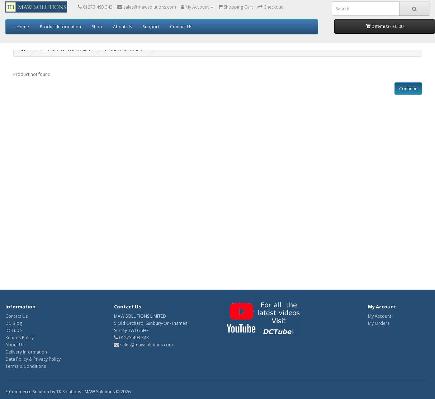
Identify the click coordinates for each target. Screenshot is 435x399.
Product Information (60, 27)
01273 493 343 (131, 338)
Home (22, 27)
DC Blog (13, 323)
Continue (408, 89)
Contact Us (181, 27)
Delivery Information (26, 352)
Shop (97, 27)
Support (151, 27)
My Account (379, 316)
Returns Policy (19, 338)
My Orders (378, 323)
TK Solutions (68, 392)
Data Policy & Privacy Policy (33, 359)
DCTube (13, 330)
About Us (122, 27)
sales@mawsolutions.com (143, 345)
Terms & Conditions (25, 366)
